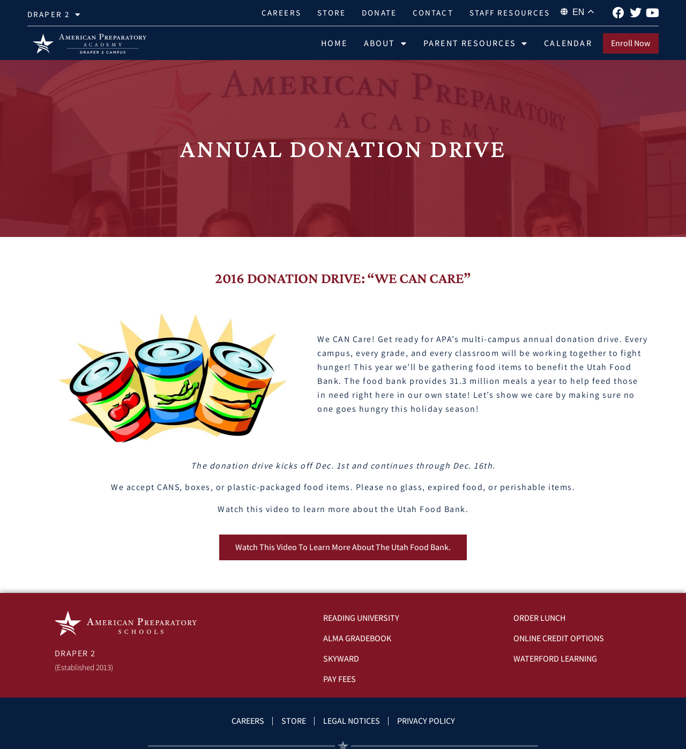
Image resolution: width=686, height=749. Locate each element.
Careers (281, 13)
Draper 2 (54, 14)
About (385, 43)
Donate (379, 13)
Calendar (568, 43)
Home (334, 43)
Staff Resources (509, 13)
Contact (433, 13)
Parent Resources (475, 43)
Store (331, 13)
